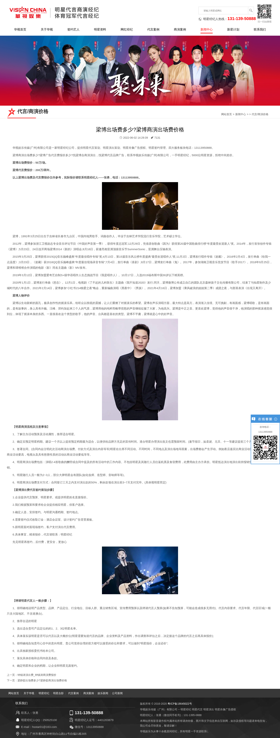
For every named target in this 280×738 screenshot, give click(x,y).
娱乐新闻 (103, 693)
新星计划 (233, 29)
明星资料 (100, 29)
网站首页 (226, 114)
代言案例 (153, 29)
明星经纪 (44, 693)
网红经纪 (127, 29)
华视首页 (20, 29)
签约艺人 (73, 29)
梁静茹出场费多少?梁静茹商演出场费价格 (42, 680)
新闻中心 (206, 29)
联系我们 (260, 29)
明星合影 (58, 693)
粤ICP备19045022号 (180, 703)
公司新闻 (117, 693)
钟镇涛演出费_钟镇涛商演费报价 (37, 674)
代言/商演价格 (260, 114)
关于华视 (47, 29)
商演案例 (180, 29)
